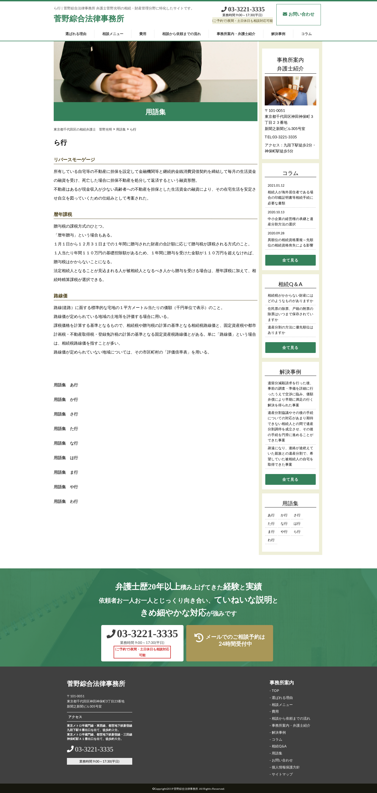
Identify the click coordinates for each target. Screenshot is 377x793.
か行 (283, 515)
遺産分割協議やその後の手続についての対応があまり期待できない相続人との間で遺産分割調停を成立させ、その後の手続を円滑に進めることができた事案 (290, 426)
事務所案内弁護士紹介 (290, 63)
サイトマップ (282, 774)
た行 (270, 523)
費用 (142, 34)
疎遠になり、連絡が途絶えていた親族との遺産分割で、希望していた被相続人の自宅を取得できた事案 (290, 456)
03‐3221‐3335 (242, 9)
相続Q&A (278, 746)
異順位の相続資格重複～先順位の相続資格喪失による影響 (290, 243)
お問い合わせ (298, 13)
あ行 (270, 515)
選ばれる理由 (75, 34)
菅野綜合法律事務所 (88, 18)
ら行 (296, 531)
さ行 (296, 515)
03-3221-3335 (284, 137)
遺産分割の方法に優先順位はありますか (290, 330)
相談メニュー (112, 34)
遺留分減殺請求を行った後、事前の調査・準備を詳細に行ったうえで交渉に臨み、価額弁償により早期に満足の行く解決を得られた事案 (290, 394)
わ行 (270, 540)
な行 (283, 523)
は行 (296, 523)
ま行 (270, 531)
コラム (306, 34)
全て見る (290, 260)
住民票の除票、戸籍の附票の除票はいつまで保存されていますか (290, 314)
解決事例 (278, 34)
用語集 (276, 753)
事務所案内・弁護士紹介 (236, 34)
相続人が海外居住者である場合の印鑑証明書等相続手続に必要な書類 (290, 197)
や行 (283, 531)
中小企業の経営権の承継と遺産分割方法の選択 (290, 221)
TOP (275, 690)
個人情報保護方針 (285, 767)
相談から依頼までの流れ (181, 34)
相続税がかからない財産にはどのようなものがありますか (290, 298)
